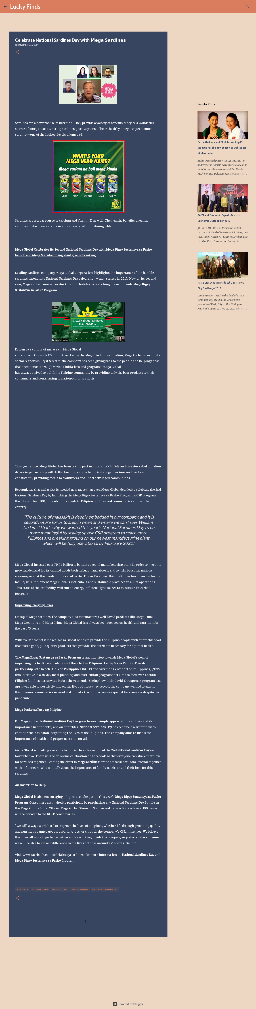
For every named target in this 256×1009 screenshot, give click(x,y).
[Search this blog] (234, 6)
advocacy (22, 889)
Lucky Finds (25, 6)
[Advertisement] (88, 967)
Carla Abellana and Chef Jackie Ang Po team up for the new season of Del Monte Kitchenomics (222, 148)
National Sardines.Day (105, 889)
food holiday (40, 889)
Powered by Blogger (128, 1004)
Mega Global (60, 889)
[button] (17, 52)
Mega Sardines (80, 889)
